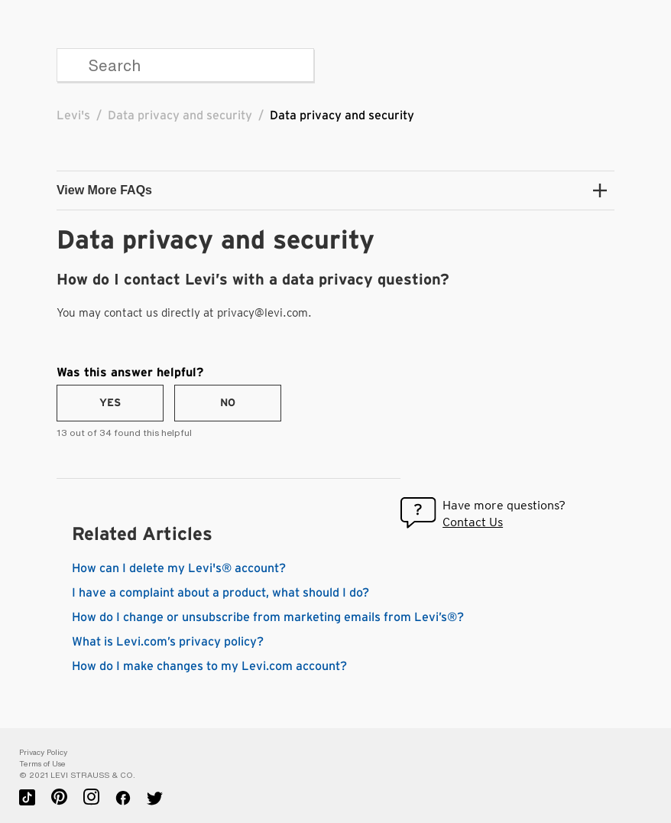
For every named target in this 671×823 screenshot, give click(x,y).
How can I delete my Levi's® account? (179, 568)
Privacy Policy (43, 752)
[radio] (110, 403)
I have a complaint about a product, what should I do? (220, 593)
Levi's (73, 115)
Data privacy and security (180, 115)
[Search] (185, 65)
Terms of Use (42, 763)
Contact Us (472, 522)
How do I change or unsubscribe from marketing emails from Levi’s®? (268, 617)
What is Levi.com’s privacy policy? (168, 642)
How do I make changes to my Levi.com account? (209, 666)
